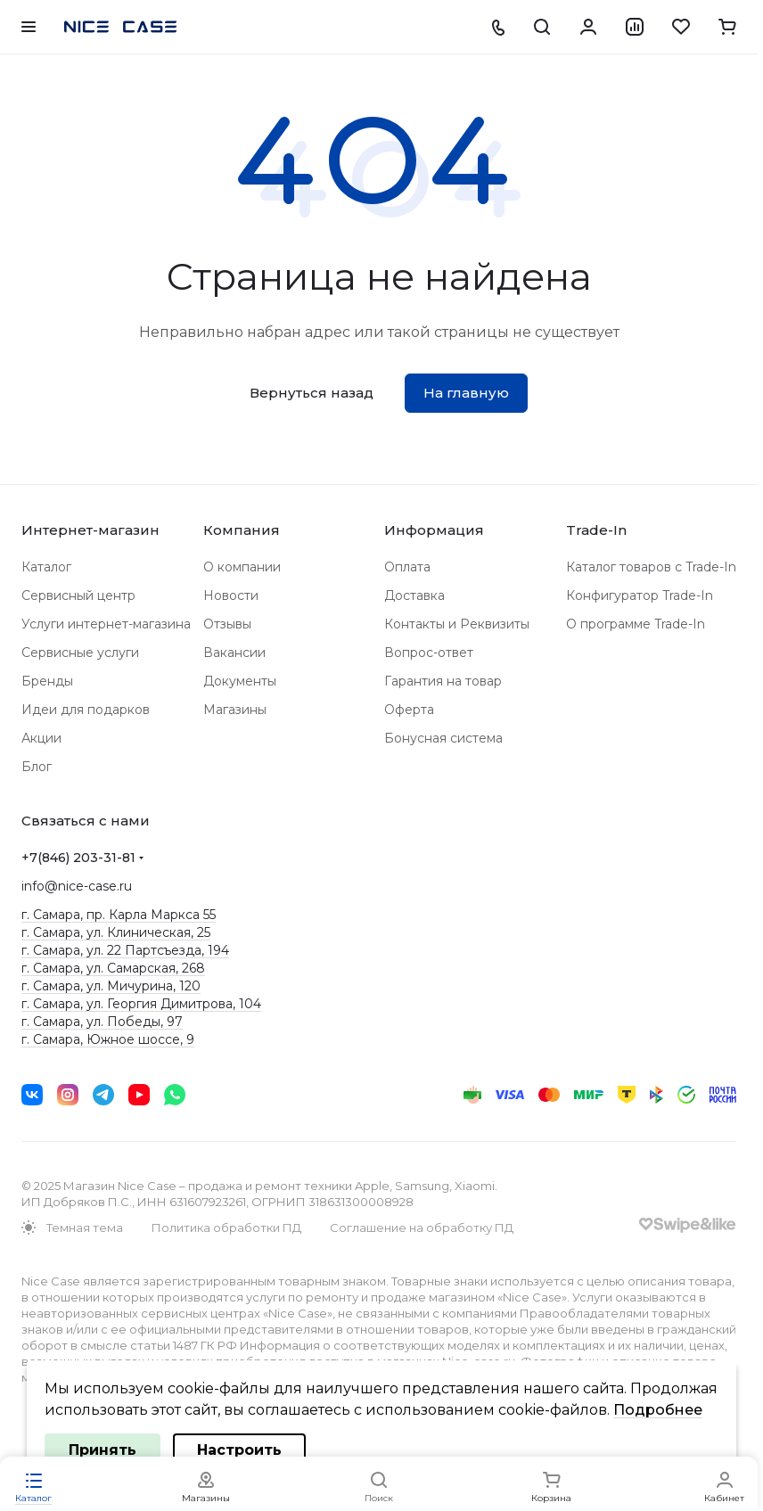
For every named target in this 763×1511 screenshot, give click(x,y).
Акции (41, 738)
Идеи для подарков (85, 710)
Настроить (239, 1449)
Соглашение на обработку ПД (421, 1227)
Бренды (47, 681)
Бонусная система (443, 738)
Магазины (235, 710)
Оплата (407, 567)
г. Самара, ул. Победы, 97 (102, 1022)
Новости (230, 595)
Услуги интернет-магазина (106, 624)
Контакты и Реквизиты (456, 624)
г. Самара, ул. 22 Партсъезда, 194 (125, 950)
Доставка (414, 595)
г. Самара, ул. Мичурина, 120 (111, 986)
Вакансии (234, 653)
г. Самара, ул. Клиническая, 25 (115, 932)
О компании (242, 567)
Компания (241, 529)
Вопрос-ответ (428, 653)
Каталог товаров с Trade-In (651, 567)
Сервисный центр (78, 595)
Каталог (46, 567)
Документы (239, 681)
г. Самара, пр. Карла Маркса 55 (118, 915)
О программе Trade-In (635, 624)
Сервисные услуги (80, 653)
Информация (434, 529)
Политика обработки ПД (226, 1227)
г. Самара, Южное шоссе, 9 (107, 1039)
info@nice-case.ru (76, 886)
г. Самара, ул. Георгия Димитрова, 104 (141, 1004)
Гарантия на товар (443, 681)
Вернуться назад (311, 392)
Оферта (409, 710)
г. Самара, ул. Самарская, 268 (113, 968)
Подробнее (657, 1409)
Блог (36, 767)
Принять (102, 1449)
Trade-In (596, 529)
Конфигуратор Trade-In (639, 595)
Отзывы (227, 624)
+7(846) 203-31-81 (78, 858)
